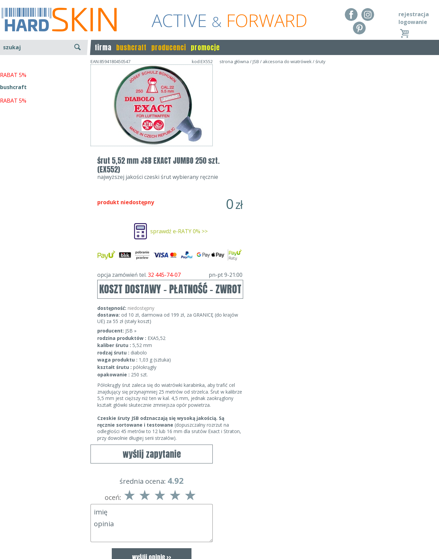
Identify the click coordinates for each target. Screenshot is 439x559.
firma (103, 47)
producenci (168, 47)
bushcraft (131, 47)
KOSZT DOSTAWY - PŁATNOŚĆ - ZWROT (293, 197)
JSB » (253, 239)
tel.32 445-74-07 (217, 529)
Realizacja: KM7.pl (417, 519)
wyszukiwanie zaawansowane (44, 72)
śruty (320, 61)
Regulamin (13, 519)
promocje (205, 47)
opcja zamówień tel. (292, 183)
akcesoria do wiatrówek (287, 61)
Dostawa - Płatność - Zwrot (34, 529)
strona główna (234, 61)
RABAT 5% (13, 155)
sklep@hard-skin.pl (217, 539)
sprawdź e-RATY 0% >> (301, 139)
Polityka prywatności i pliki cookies (43, 539)
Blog (6, 549)
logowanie (412, 22)
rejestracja (413, 14)
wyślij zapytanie (152, 165)
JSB (256, 61)
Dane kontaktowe (217, 519)
